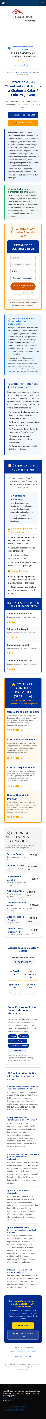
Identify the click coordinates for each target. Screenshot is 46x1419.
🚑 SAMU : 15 (15, 972)
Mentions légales (9, 1406)
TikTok (34, 1352)
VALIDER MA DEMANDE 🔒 (23, 286)
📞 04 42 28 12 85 (23, 962)
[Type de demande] (23, 278)
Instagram (21, 1352)
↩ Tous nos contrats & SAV (23, 1334)
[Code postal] (23, 271)
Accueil (9, 72)
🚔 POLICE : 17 (15, 986)
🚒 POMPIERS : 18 (31, 974)
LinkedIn (28, 1356)
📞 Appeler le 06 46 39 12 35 (23, 115)
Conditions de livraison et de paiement (17, 1398)
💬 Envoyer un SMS (23, 123)
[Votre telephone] (23, 264)
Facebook (11, 1352)
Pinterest (18, 1356)
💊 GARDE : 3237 (31, 986)
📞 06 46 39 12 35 (23, 1325)
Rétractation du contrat (14, 1409)
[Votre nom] (23, 257)
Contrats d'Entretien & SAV (22, 72)
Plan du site (21, 1406)
